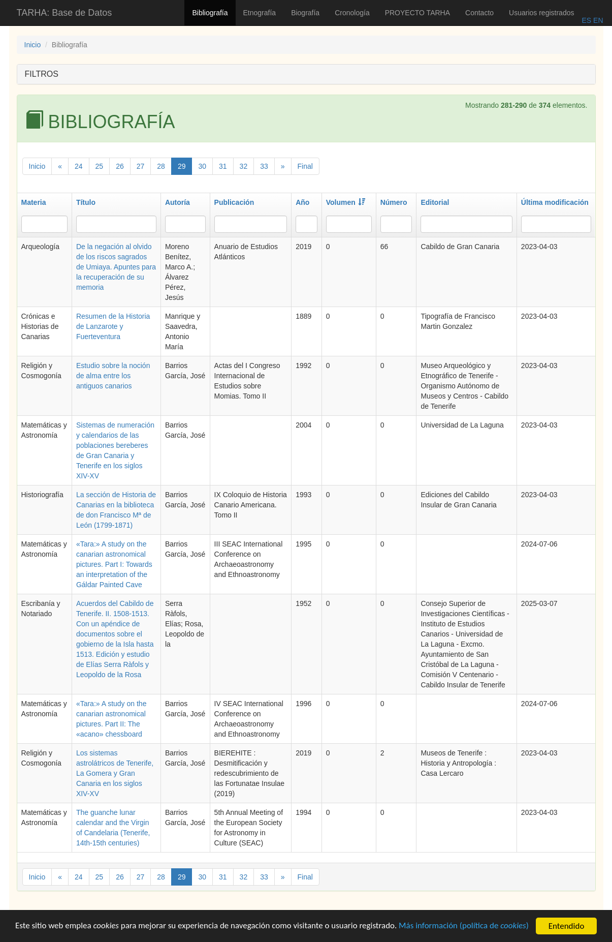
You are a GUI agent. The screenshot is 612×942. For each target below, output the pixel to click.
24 (79, 166)
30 (202, 166)
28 (161, 166)
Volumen (345, 202)
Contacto (479, 13)
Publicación (234, 202)
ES (586, 20)
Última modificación (555, 202)
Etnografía (259, 13)
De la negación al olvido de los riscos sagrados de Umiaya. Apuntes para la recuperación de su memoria (116, 266)
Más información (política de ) (465, 927)
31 (223, 166)
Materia (33, 202)
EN (597, 20)
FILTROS (41, 74)
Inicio (32, 45)
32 (244, 166)
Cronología (352, 13)
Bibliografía (210, 13)
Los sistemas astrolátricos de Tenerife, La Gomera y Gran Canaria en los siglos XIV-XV (114, 773)
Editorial (435, 202)
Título (85, 202)
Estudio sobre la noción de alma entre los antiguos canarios (113, 375)
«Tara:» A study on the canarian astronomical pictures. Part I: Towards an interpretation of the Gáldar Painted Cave (114, 564)
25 (99, 166)
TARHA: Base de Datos (64, 13)
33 (264, 166)
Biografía (305, 13)
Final (305, 166)
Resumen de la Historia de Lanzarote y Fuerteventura (113, 326)
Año (302, 202)
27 (141, 166)
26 (120, 166)
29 (182, 166)
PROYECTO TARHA (417, 13)
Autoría (177, 202)
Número (393, 202)
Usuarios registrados (541, 13)
